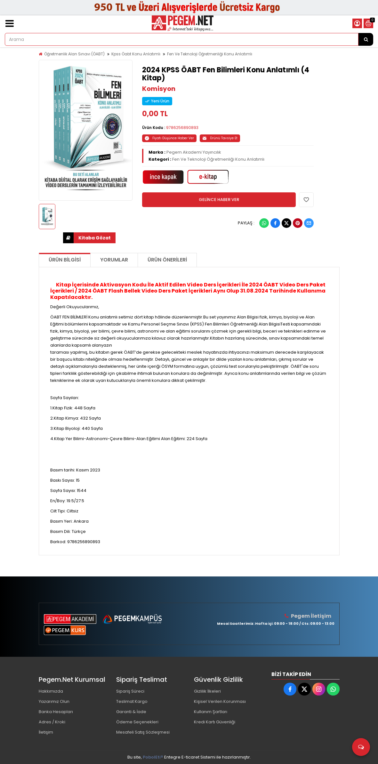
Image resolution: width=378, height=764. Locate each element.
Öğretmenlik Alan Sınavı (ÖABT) (74, 54)
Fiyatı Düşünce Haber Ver (169, 138)
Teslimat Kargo (132, 701)
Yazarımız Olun (54, 701)
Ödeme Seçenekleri (137, 722)
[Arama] (365, 39)
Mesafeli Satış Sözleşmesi (143, 732)
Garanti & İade (131, 712)
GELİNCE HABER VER (219, 200)
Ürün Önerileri (167, 259)
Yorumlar (114, 259)
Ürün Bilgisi (65, 259)
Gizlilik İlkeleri (207, 691)
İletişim (46, 732)
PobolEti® (153, 757)
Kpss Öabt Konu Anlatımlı (135, 54)
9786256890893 (182, 127)
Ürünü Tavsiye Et (219, 138)
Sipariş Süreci (130, 691)
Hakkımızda (51, 691)
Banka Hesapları (56, 712)
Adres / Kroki (52, 722)
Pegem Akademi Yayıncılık (193, 152)
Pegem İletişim (311, 616)
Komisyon (158, 88)
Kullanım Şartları (210, 712)
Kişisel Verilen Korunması (220, 701)
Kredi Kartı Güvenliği (214, 722)
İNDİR (68, 237)
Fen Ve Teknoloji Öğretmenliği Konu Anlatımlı (209, 54)
